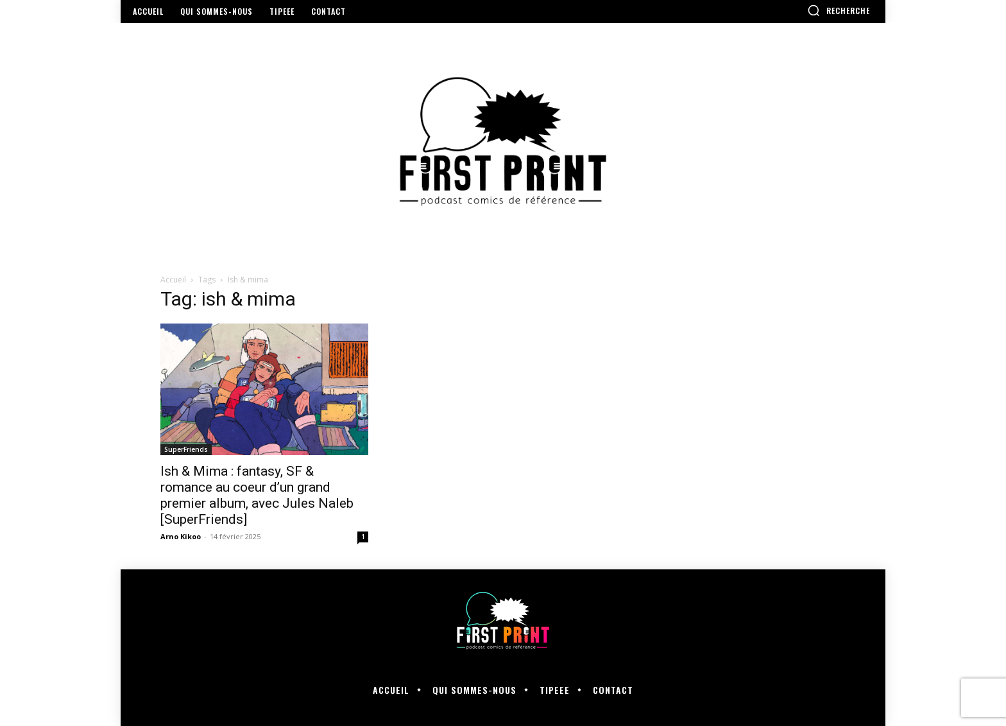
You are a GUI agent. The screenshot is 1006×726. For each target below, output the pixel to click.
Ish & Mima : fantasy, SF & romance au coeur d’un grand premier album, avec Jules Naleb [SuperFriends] (257, 495)
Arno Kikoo (180, 536)
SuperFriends (186, 449)
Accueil (173, 279)
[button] (838, 10)
